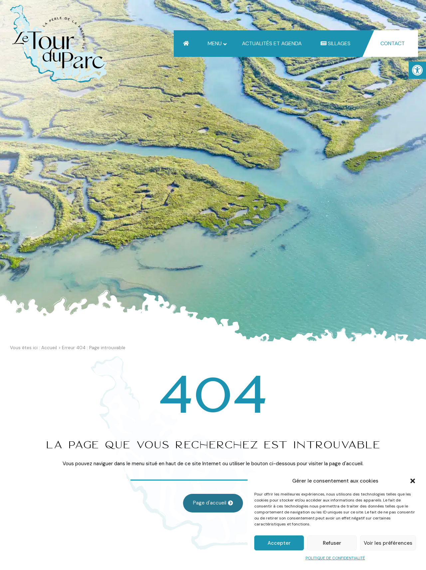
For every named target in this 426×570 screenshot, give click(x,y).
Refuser (332, 543)
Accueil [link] (49, 348)
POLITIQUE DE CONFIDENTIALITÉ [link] (335, 558)
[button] (412, 481)
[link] (417, 70)
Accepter (279, 543)
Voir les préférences (388, 543)
